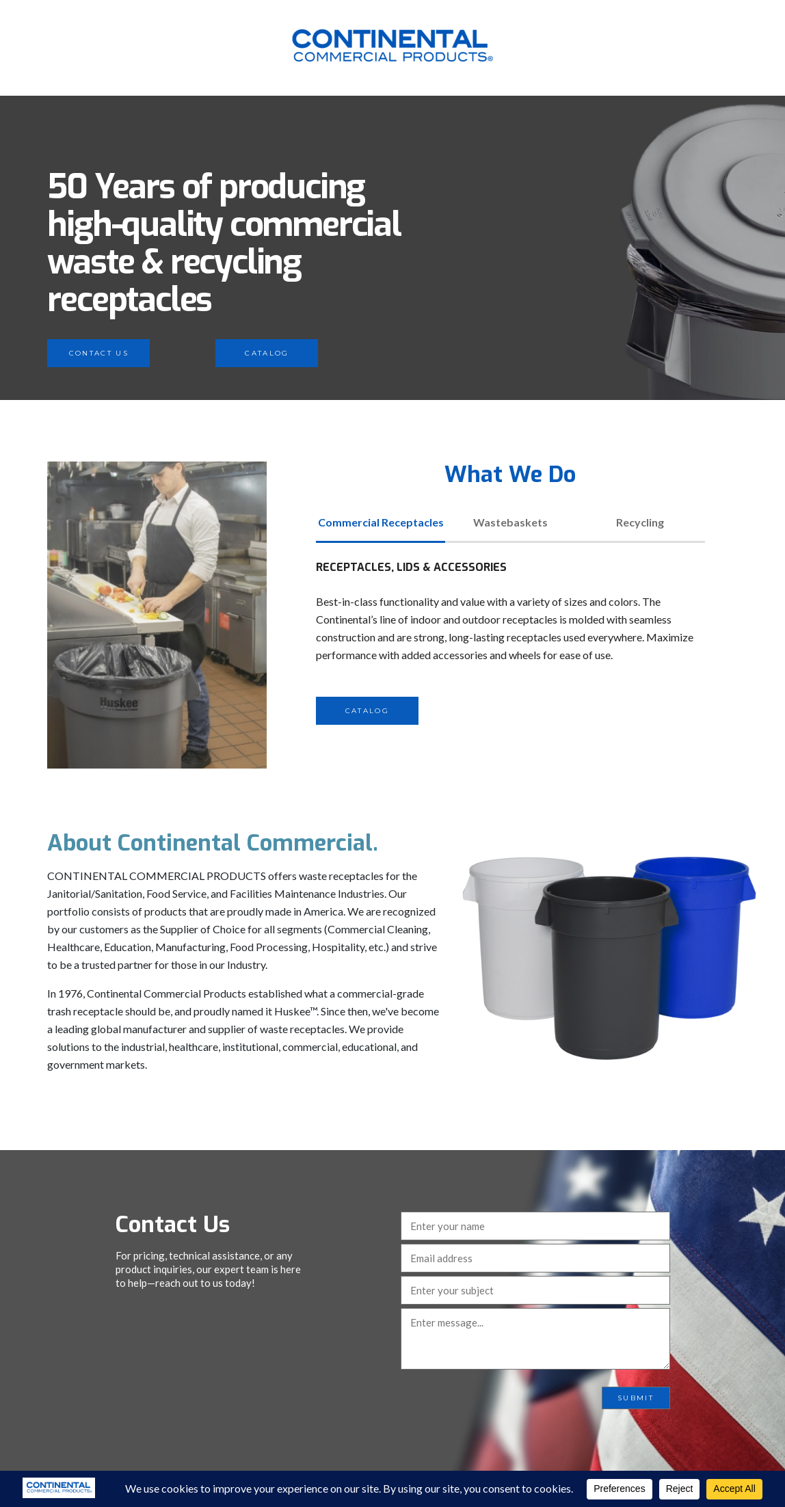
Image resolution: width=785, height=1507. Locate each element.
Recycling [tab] (640, 522)
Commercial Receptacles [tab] (381, 522)
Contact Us (99, 353)
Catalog (267, 353)
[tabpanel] (510, 642)
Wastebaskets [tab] (510, 522)
